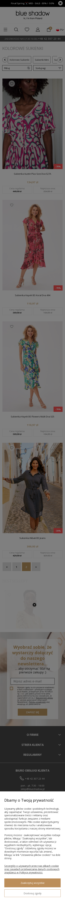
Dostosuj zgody (32, 893)
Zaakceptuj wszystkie (33, 883)
